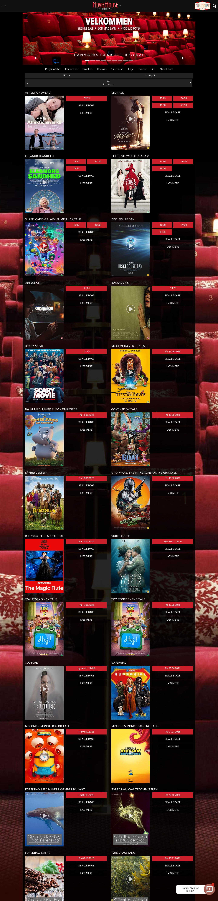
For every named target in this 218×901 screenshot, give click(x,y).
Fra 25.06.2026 (172, 668)
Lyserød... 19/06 (86, 668)
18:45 (76, 168)
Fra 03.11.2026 (86, 858)
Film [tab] (66, 75)
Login (131, 69)
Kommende (71, 69)
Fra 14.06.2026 (86, 541)
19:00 (163, 168)
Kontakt (101, 69)
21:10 (184, 105)
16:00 (184, 98)
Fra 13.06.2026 (172, 351)
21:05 (87, 288)
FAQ (153, 69)
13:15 (87, 98)
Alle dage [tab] (109, 83)
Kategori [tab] (150, 75)
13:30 (76, 161)
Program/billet (52, 69)
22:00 (87, 351)
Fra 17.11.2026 (172, 858)
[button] (36, 58)
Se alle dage (86, 105)
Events (142, 69)
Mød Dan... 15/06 (173, 541)
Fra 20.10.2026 (172, 795)
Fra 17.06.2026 (86, 604)
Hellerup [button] (108, 4)
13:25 (163, 98)
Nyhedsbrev (166, 69)
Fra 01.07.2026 (86, 731)
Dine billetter (117, 69)
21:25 (173, 288)
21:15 (163, 231)
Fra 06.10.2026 (86, 795)
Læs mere (86, 113)
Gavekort (87, 69)
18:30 (163, 105)
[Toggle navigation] (3, 6)
